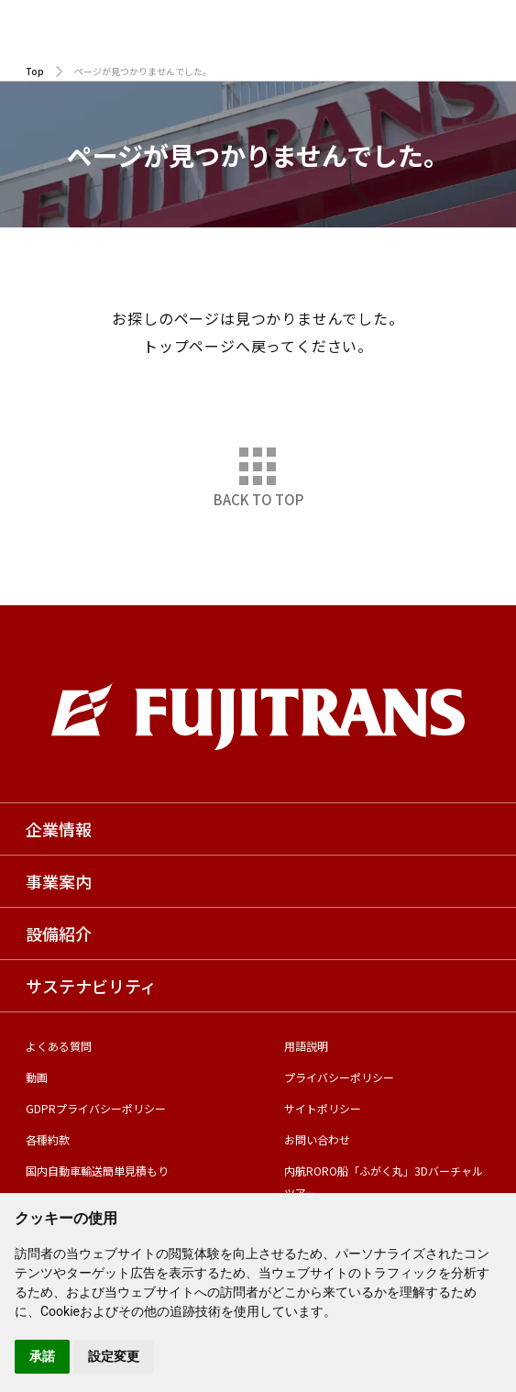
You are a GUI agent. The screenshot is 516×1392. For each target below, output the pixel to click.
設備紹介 (59, 933)
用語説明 (306, 1046)
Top (35, 71)
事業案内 (59, 881)
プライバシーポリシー (339, 1077)
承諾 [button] (42, 1356)
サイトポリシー (322, 1108)
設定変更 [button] (113, 1356)
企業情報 (59, 829)
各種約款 (48, 1139)
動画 (37, 1077)
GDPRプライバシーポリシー (96, 1108)
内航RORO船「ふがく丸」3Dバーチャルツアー (383, 1181)
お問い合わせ (317, 1139)
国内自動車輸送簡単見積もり (97, 1170)
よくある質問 (59, 1046)
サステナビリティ (91, 986)
